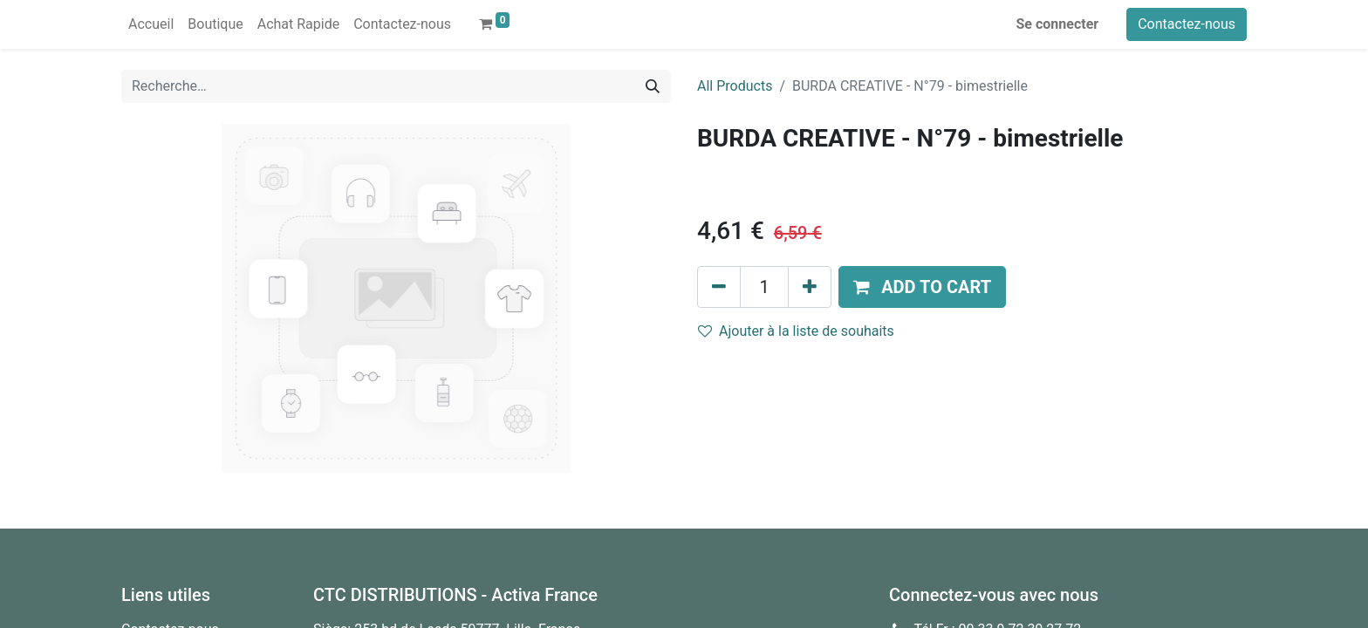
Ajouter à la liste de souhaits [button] (796, 331)
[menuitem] (151, 24)
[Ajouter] (809, 287)
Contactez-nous (1186, 24)
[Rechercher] (652, 86)
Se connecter (1057, 24)
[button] (922, 287)
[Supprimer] (719, 287)
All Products (734, 86)
